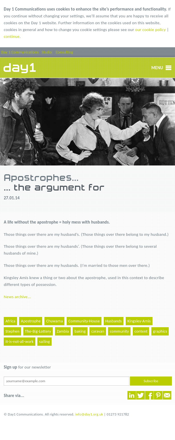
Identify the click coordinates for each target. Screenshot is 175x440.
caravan (97, 331)
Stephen (12, 331)
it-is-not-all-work (19, 341)
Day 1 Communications (20, 52)
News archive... (17, 296)
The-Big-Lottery (38, 331)
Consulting (64, 52)
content (141, 331)
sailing (44, 341)
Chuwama (54, 321)
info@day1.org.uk (89, 414)
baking (80, 331)
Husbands (113, 321)
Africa (10, 321)
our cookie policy (150, 29)
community (119, 331)
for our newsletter (27, 367)
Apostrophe (30, 321)
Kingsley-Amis (139, 321)
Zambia (63, 331)
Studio (47, 52)
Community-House (84, 321)
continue (12, 36)
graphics (160, 331)
